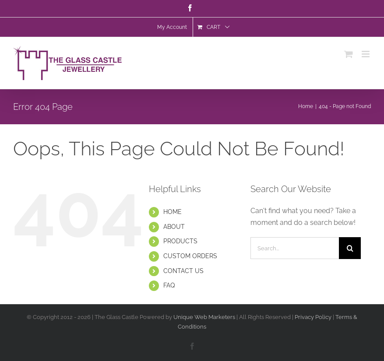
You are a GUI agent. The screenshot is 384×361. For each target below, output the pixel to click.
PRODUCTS (180, 241)
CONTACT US (183, 270)
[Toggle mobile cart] (348, 56)
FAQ (169, 285)
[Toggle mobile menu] (366, 56)
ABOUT (174, 226)
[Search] (350, 248)
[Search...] (294, 248)
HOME (172, 211)
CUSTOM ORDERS (190, 255)
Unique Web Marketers (204, 317)
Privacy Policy (314, 317)
